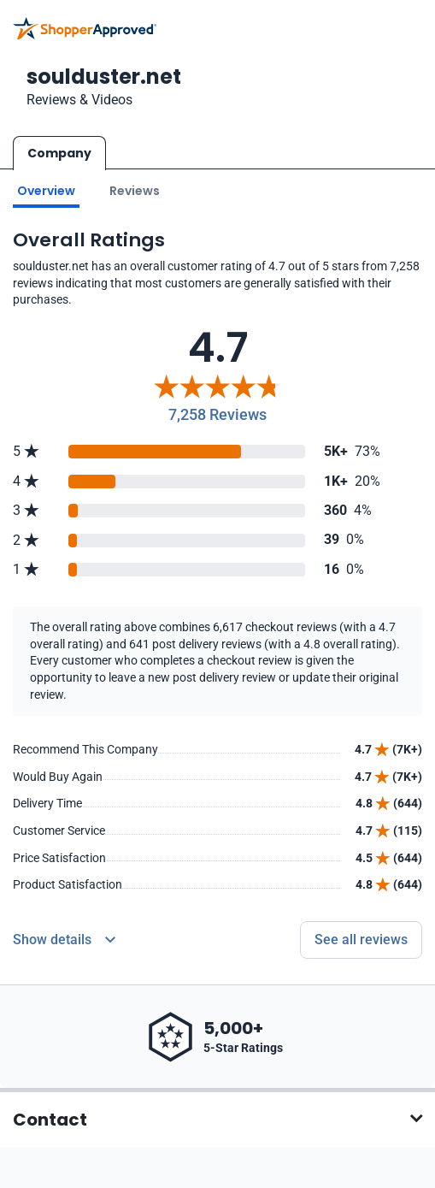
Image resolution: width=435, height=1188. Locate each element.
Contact (50, 1120)
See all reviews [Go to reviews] (361, 939)
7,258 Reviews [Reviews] (217, 414)
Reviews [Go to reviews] (134, 190)
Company (59, 153)
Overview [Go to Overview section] (46, 190)
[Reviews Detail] (64, 940)
